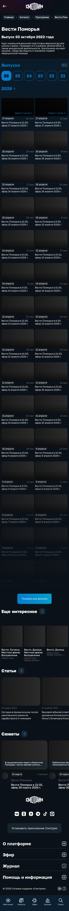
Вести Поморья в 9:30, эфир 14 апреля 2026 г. (14, 289)
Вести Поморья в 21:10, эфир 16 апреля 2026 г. (15, 157)
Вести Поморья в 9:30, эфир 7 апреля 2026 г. (14, 586)
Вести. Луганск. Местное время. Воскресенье (10, 652)
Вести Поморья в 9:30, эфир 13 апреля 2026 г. (48, 322)
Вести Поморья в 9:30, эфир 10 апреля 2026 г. (48, 421)
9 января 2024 (9, 708)
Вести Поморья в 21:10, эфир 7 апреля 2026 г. (15, 520)
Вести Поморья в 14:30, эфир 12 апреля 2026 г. (15, 355)
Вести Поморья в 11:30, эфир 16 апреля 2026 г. (48, 190)
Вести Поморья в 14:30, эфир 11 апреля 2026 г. (48, 355)
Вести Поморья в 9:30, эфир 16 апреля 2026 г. (48, 157)
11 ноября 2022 (50, 708)
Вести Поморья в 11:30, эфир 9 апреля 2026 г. (48, 454)
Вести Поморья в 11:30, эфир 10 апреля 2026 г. (15, 421)
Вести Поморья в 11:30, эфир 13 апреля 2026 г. (15, 322)
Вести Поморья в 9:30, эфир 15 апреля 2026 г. (48, 223)
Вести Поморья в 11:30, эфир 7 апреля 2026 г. (48, 553)
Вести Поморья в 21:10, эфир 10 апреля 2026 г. (48, 388)
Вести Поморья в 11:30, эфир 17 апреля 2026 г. (15, 124)
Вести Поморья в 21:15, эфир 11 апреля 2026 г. (15, 388)
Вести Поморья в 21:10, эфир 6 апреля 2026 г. (48, 586)
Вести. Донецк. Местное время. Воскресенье (33, 652)
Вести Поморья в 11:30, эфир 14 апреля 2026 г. (48, 289)
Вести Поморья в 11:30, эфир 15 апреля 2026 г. (15, 223)
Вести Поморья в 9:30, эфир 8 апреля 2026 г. (14, 553)
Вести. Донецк (55, 649)
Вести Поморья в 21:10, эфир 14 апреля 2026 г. (15, 190)
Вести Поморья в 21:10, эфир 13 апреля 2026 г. (48, 256)
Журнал (34, 865)
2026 (14, 88)
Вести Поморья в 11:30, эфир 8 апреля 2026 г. (48, 520)
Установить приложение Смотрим (34, 828)
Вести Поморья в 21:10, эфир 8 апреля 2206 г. (48, 487)
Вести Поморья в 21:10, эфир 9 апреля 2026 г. (15, 454)
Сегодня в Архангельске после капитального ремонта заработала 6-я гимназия (19, 715)
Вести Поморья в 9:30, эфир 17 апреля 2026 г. (48, 124)
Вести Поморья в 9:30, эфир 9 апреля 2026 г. (14, 487)
